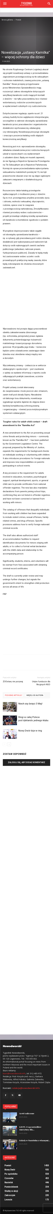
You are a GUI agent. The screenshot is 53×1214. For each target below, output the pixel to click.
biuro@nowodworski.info (14, 1073)
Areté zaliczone (26, 1113)
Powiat (18, 20)
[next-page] (9, 744)
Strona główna (7, 20)
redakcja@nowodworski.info (26, 1088)
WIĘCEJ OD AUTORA (34, 695)
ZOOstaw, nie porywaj (13, 681)
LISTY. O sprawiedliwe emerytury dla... (30, 1128)
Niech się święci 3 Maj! (30, 703)
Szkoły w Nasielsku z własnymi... (34, 1140)
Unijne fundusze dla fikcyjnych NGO (41, 683)
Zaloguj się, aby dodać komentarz (26, 762)
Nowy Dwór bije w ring (30, 730)
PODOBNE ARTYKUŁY (13, 695)
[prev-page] (4, 744)
